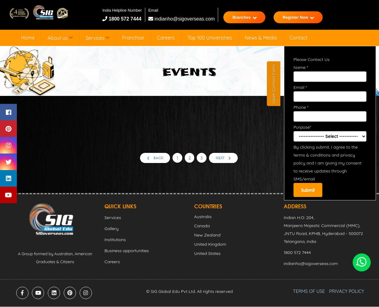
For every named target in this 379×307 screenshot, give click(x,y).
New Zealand (207, 235)
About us (60, 38)
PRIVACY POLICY (346, 291)
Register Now (298, 17)
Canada (202, 226)
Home (28, 38)
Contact (299, 38)
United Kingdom (210, 244)
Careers (166, 38)
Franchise (133, 38)
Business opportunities (126, 251)
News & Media (261, 38)
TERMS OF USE (309, 291)
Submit (308, 190)
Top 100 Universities (210, 38)
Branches (245, 17)
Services (97, 38)
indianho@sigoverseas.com (181, 18)
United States (207, 253)
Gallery (111, 229)
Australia (203, 217)
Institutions (115, 240)
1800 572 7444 (124, 18)
